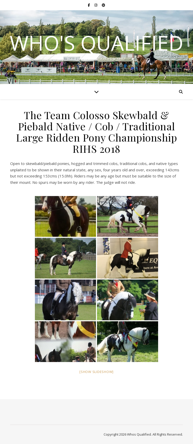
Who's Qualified (96, 43)
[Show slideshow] (96, 371)
